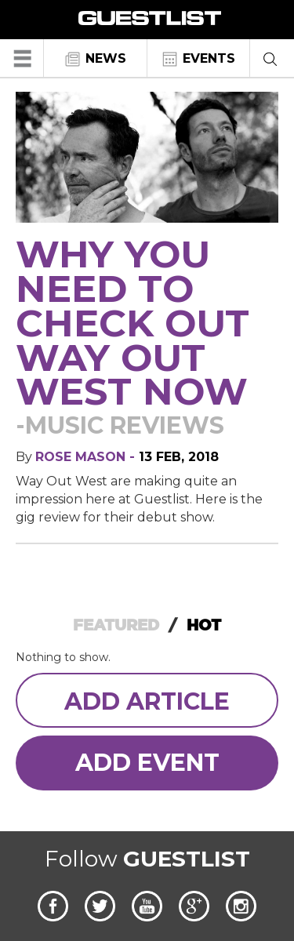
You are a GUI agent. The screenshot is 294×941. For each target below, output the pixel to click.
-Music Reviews (120, 425)
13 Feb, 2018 (179, 456)
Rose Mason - (87, 456)
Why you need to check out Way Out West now (132, 322)
